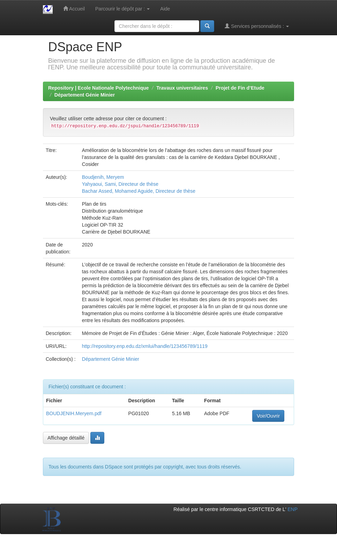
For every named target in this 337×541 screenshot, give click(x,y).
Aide (165, 9)
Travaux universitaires (182, 88)
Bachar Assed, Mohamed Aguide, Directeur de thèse (138, 191)
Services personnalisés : (257, 26)
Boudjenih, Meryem (103, 177)
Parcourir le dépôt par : (122, 9)
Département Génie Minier (84, 95)
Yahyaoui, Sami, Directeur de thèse (120, 184)
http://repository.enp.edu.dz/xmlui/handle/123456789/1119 (145, 346)
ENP (292, 509)
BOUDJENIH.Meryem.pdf (74, 413)
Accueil (74, 9)
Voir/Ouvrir (268, 416)
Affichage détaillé (65, 438)
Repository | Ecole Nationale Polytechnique (98, 88)
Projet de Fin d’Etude (240, 88)
